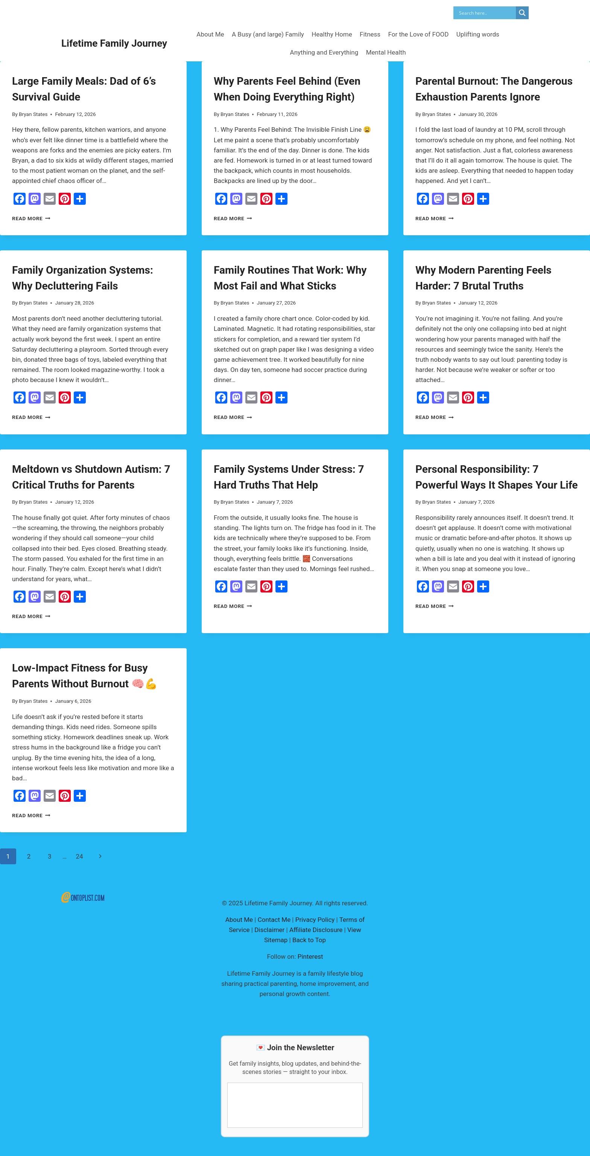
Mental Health (386, 52)
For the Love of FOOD (418, 34)
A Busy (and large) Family (268, 34)
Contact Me (274, 919)
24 (79, 856)
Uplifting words (477, 34)
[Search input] (486, 12)
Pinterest (310, 956)
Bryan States (33, 114)
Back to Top (309, 940)
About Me (210, 34)
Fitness (370, 34)
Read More (31, 218)
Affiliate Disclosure (315, 930)
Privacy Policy (315, 919)
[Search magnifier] (522, 12)
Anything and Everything (324, 52)
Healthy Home (332, 34)
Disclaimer (269, 930)
